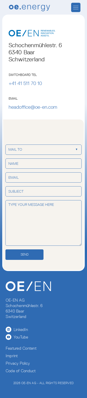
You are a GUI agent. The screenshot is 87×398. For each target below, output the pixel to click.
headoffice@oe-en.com (33, 107)
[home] (28, 8)
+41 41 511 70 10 (25, 83)
